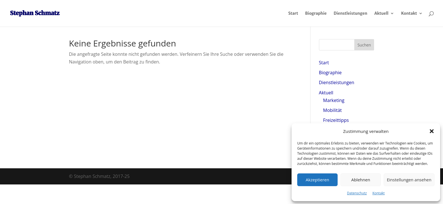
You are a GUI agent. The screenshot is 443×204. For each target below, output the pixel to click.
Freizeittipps (336, 120)
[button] (432, 131)
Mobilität (332, 110)
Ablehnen (360, 179)
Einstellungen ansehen (409, 179)
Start (293, 13)
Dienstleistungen (350, 13)
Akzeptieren (317, 179)
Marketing (333, 100)
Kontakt (378, 193)
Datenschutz (357, 193)
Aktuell (381, 13)
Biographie (316, 13)
